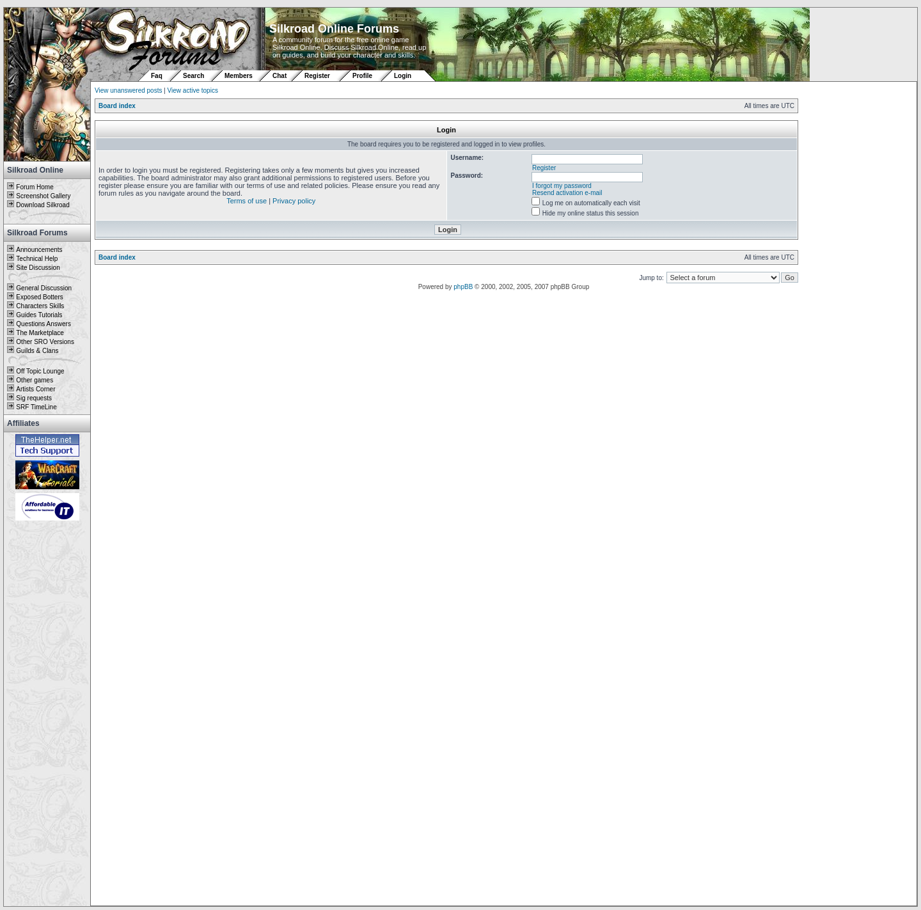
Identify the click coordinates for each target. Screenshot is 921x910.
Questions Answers (43, 323)
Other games (34, 380)
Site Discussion (37, 267)
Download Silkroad (42, 204)
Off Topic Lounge (40, 371)
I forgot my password (562, 185)
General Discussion (44, 288)
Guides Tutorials (39, 314)
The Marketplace (39, 332)
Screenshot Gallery (43, 196)
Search (193, 75)
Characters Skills (40, 306)
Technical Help (37, 258)
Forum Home (34, 187)
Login (402, 75)
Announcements (39, 249)
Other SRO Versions (45, 341)
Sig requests (34, 398)
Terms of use (246, 201)
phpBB (463, 286)
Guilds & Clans (37, 350)
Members (238, 75)
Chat (280, 75)
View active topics (193, 90)
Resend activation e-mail (567, 192)
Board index (117, 105)
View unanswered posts (128, 90)
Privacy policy (293, 201)
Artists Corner (35, 389)
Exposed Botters (39, 297)
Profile (362, 75)
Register (317, 75)
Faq (156, 75)
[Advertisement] (47, 714)
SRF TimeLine (36, 407)
